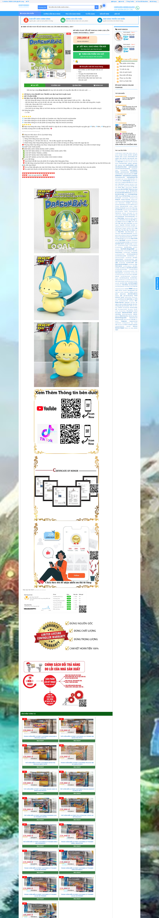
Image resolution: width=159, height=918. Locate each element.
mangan (124, 228)
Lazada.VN (136, 901)
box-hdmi (125, 161)
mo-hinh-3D (128, 240)
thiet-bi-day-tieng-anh (127, 314)
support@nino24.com (15, 896)
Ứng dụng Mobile (108, 911)
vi (122, 324)
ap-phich (135, 154)
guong (130, 206)
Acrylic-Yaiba (125, 153)
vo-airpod (129, 324)
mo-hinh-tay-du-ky (124, 278)
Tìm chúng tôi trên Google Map (91, 836)
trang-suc (124, 321)
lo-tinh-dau (129, 223)
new (24, 26)
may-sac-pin (120, 238)
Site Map (46, 911)
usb (116, 324)
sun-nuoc (132, 302)
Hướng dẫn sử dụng (109, 901)
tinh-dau (133, 319)
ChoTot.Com (136, 911)
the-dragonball (126, 307)
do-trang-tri (118, 197)
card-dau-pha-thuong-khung (122, 168)
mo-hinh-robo (134, 272)
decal (119, 187)
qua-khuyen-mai (122, 299)
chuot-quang (126, 180)
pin (121, 295)
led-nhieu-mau (124, 221)
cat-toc (125, 179)
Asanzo (117, 156)
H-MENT (135, 206)
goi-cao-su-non (124, 206)
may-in (117, 236)
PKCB (135, 295)
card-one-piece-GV (128, 173)
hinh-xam (135, 209)
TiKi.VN (135, 906)
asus (121, 156)
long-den (122, 225)
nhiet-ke (120, 290)
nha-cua (135, 288)
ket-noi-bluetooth (119, 216)
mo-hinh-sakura (128, 274)
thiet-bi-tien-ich (133, 317)
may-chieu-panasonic (126, 233)
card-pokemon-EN (120, 177)
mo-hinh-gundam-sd (132, 254)
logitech (117, 225)
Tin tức (4, 836)
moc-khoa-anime (133, 284)
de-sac (132, 185)
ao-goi (120, 154)
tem (133, 305)
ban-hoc (124, 158)
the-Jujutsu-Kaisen (122, 309)
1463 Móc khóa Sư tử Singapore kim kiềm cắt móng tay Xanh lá (129, 126)
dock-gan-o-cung (133, 197)
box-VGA (130, 161)
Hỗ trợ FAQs (77, 909)
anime (134, 153)
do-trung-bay (125, 197)
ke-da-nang (132, 214)
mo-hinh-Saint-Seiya (120, 274)
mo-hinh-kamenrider (129, 259)
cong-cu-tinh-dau (126, 182)
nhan (116, 290)
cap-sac (120, 165)
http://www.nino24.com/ (97, 916)
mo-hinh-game (127, 252)
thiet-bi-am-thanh (127, 312)
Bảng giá (55, 85)
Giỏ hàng (153, 1)
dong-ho (117, 199)
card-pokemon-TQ (132, 177)
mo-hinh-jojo (129, 257)
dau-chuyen (121, 184)
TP (27, 1)
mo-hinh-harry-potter (120, 255)
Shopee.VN (136, 904)
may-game (134, 235)
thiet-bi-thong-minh (120, 317)
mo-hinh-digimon (133, 245)
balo (121, 158)
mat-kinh (129, 228)
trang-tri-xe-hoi (133, 321)
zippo (116, 329)
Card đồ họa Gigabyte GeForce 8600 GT (128, 98)
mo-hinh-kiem (128, 260)
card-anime (130, 165)
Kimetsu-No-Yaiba (129, 218)
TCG (131, 305)
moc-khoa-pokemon (120, 286)
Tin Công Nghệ (107, 904)
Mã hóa (105, 906)
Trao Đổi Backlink (142, 1)
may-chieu (121, 231)
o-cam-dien (126, 292)
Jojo (136, 213)
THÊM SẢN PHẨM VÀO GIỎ (91, 55)
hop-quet (124, 213)
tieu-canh (128, 319)
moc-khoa (125, 284)
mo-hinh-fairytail (128, 250)
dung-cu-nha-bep (125, 199)
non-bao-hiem (131, 290)
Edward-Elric (122, 202)
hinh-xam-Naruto (119, 211)
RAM (136, 299)
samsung (131, 300)
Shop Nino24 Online (65, 916)
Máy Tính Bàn (122, 230)
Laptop (119, 221)
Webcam (135, 326)
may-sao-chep (127, 238)
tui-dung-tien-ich (126, 322)
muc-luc (135, 286)
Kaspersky (125, 214)
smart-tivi (127, 302)
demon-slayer (129, 187)
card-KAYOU (133, 172)
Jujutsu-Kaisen (118, 214)
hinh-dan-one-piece (127, 209)
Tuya (132, 322)
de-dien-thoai (127, 185)
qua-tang (129, 299)
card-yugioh (118, 179)
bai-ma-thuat (131, 156)
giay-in (135, 204)
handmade (122, 208)
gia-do (132, 204)
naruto (126, 288)
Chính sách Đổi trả (79, 899)
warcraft (128, 326)
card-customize (132, 167)
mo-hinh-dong (128, 247)
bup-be (117, 163)
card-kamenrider (124, 172)
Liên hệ (121, 1)
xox (129, 328)
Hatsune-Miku (129, 208)
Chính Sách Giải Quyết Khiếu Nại (83, 901)
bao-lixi (120, 160)
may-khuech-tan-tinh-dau (125, 236)
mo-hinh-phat (118, 271)
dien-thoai (134, 189)
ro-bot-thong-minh (123, 300)
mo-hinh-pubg (127, 272)
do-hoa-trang (126, 196)
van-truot (120, 324)
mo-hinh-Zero (118, 284)
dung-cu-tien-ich (130, 201)
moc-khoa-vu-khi (129, 286)
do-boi (127, 191)
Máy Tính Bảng (131, 230)
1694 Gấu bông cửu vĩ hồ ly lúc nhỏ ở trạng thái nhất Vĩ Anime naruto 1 (129, 108)
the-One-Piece (122, 311)
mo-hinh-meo (131, 264)
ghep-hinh (127, 204)
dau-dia (127, 184)
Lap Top (132, 220)
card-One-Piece (119, 173)
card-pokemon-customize (130, 175)
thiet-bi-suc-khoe (133, 316)
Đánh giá (98, 85)
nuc (136, 290)
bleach (132, 160)
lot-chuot (127, 225)
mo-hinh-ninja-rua (127, 266)
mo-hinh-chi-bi (119, 244)
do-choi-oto (134, 192)
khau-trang (120, 218)
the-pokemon (130, 311)
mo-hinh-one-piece (131, 267)
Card (124, 165)
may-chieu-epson (129, 231)
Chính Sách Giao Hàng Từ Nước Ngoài (85, 904)
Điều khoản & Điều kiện (51, 904)
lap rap (128, 219)
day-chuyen (120, 185)
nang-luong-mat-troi (120, 288)
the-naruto (130, 309)
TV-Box (135, 322)
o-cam (121, 292)
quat (133, 299)
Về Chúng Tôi (48, 899)
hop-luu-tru (118, 213)
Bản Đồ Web (104, 14)
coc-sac (133, 180)
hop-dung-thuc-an (133, 211)
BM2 (123, 115)
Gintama (117, 206)
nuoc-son (117, 292)
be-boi (123, 160)
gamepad (117, 204)
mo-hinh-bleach (133, 242)
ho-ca (126, 211)
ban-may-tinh (130, 158)
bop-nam (120, 161)
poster (122, 297)
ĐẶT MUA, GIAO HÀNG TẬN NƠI (91, 48)
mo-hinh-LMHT (130, 262)
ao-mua (125, 154)
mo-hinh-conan (128, 243)
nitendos (125, 290)
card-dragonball (124, 170)
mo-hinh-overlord (133, 269)
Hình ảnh (77, 85)
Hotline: (13, 1)
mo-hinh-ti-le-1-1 (122, 279)
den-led (123, 189)
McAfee (117, 240)
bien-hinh (128, 160)
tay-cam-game (125, 305)
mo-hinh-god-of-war (120, 254)
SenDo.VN (136, 899)
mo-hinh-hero (130, 255)
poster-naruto (128, 297)
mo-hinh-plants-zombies (128, 271)
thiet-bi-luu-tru (124, 316)
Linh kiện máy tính (120, 223)
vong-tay (135, 324)
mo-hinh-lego (122, 262)
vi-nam (125, 324)
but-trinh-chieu (123, 163)
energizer (128, 202)
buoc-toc (135, 161)
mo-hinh (122, 240)
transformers (118, 322)
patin (116, 294)
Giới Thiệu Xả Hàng (79, 906)
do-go (120, 196)
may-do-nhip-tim (122, 235)
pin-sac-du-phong (128, 295)
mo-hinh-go (134, 252)
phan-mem (123, 294)
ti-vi (125, 319)
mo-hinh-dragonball (127, 249)
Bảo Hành (77, 911)
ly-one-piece (128, 226)
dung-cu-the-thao (122, 201)
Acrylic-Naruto (118, 153)
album (130, 153)
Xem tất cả (74, 836)
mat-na (133, 228)
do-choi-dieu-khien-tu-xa (124, 192)
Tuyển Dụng (90, 14)
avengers (125, 156)
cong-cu (120, 182)
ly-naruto (123, 226)
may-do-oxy (129, 235)
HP (133, 213)
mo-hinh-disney (118, 247)
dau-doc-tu (132, 184)
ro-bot (116, 300)
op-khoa (135, 292)
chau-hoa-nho (131, 179)
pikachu (117, 295)
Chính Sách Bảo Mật (50, 906)
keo (136, 214)
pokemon (117, 297)
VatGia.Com (136, 909)
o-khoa (131, 292)
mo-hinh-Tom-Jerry (130, 279)
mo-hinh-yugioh (132, 283)
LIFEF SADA (134, 221)
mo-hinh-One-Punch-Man (121, 269)
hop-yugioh (129, 213)
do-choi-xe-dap (119, 194)
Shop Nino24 (24, 5)
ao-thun (130, 154)
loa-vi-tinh (135, 223)
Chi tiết (35, 85)
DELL (123, 187)
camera (130, 163)
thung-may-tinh (119, 319)
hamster (117, 208)
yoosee (135, 328)
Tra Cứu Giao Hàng (73, 14)
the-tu (135, 311)
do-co (126, 194)
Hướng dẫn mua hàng (52, 14)
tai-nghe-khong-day (127, 304)
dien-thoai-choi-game (120, 191)
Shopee (114, 1)
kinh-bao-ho (122, 219)
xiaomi (126, 328)
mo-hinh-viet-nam (129, 281)
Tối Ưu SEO (106, 909)
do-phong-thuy (134, 196)
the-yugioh (118, 312)
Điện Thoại (128, 189)
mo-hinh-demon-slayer (123, 245)
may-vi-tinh (134, 238)
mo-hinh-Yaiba (123, 283)
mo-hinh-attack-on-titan (123, 242)
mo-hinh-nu (123, 267)
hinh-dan (119, 209)
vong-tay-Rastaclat (119, 326)
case (122, 179)
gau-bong (122, 204)
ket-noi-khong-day (130, 216)
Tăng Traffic (130, 1)
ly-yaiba (133, 226)
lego (129, 221)
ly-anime (133, 225)
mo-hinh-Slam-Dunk (125, 276)
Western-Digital (119, 328)
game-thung (134, 202)
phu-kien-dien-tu (132, 294)
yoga (132, 328)
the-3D (120, 307)
